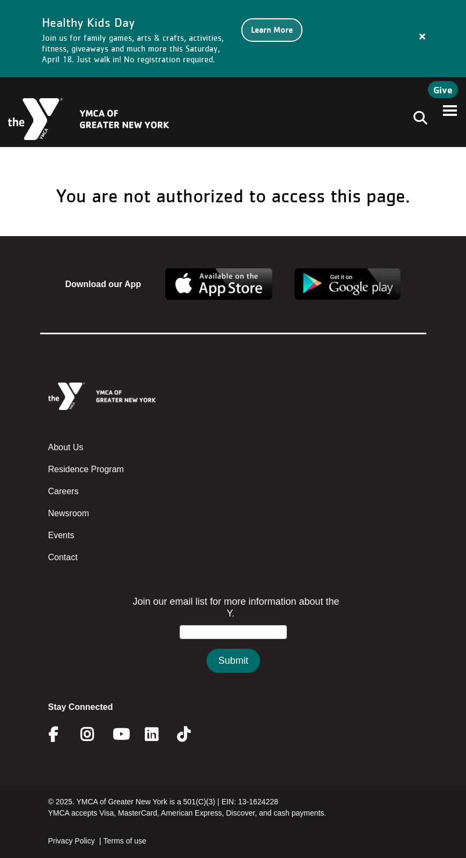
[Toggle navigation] (417, 119)
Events (61, 535)
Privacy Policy (71, 841)
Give (443, 90)
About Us (66, 447)
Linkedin (159, 734)
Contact (63, 557)
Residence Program (86, 469)
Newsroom (68, 513)
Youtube (120, 734)
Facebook (60, 734)
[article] (233, 38)
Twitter (191, 734)
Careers (63, 491)
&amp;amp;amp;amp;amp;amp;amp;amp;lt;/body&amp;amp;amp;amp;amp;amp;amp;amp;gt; (233, 645)
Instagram (94, 734)
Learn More (272, 30)
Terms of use (124, 841)
